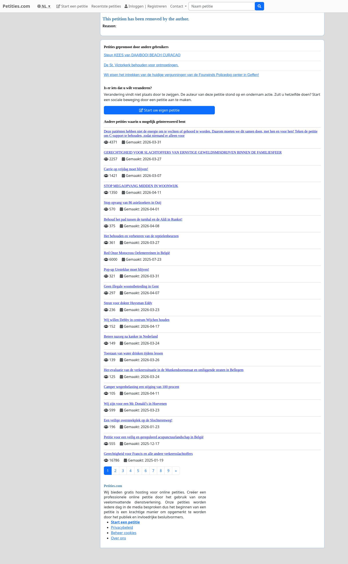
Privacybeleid (122, 527)
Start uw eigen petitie (159, 110)
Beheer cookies (123, 532)
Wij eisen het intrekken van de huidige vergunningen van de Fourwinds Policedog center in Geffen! (181, 75)
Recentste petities (106, 6)
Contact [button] (177, 6)
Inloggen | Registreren (146, 6)
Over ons (118, 538)
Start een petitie (72, 6)
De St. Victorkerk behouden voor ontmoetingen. (141, 65)
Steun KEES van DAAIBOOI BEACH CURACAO (142, 55)
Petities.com (16, 6)
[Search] (221, 6)
